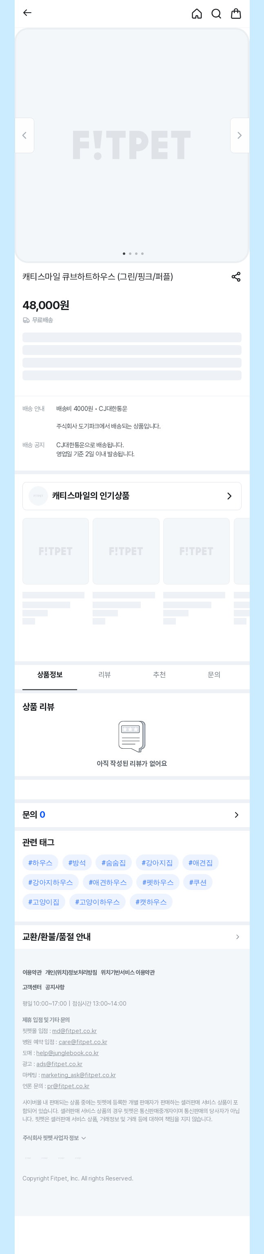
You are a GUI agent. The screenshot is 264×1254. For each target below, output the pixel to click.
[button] (27, 14)
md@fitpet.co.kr (74, 1030)
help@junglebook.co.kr (67, 1052)
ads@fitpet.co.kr (59, 1063)
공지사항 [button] (54, 987)
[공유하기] (236, 277)
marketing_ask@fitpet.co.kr (78, 1074)
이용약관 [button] (32, 972)
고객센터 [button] (32, 987)
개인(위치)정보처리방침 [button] (71, 972)
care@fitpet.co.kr (83, 1041)
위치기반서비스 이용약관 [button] (128, 972)
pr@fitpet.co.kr (68, 1085)
